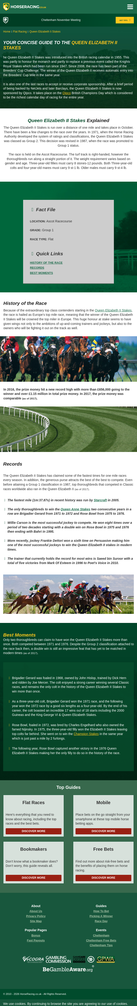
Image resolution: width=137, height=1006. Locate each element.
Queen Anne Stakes (75, 509)
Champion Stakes (86, 734)
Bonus (35, 935)
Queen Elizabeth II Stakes (113, 310)
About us (35, 911)
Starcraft (100, 500)
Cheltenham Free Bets (101, 940)
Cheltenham (101, 935)
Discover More (33, 831)
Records (37, 267)
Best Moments (41, 273)
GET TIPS (125, 20)
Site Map (36, 921)
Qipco (67, 93)
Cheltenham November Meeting (61, 20)
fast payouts (36, 940)
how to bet (101, 911)
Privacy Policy (35, 916)
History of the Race (46, 262)
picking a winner (101, 916)
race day (101, 921)
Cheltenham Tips (101, 945)
